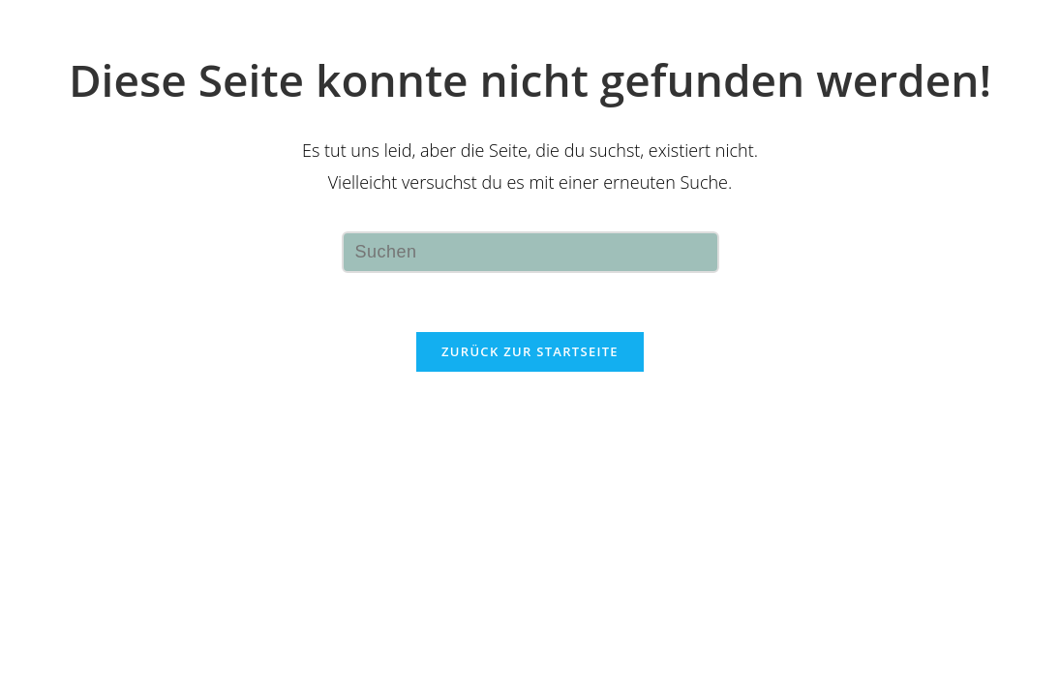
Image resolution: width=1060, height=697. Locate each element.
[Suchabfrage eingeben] (530, 252)
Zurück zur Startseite (530, 351)
